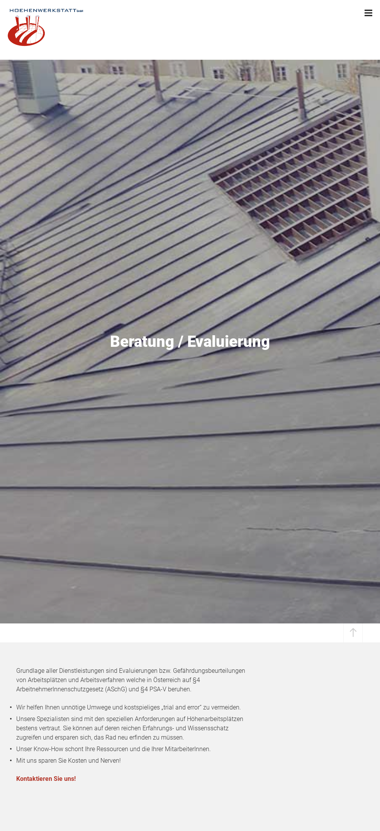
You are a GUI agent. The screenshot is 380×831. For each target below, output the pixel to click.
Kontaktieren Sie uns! (46, 778)
